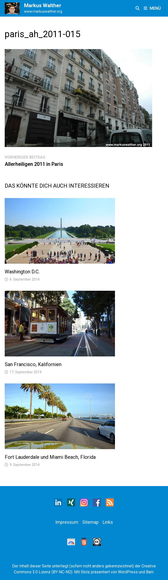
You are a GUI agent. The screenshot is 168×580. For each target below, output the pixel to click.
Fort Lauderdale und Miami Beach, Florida (50, 457)
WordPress (128, 572)
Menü (152, 8)
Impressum (66, 522)
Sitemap (90, 522)
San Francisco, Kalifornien (33, 364)
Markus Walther (42, 5)
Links (108, 522)
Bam (150, 572)
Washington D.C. (22, 272)
